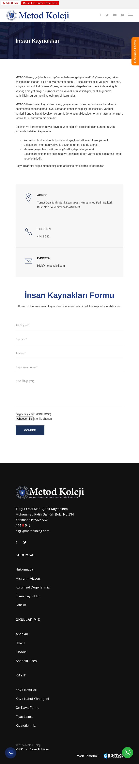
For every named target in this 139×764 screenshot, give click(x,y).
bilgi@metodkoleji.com (32, 531)
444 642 (23, 525)
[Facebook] (100, 15)
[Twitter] (107, 15)
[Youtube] (114, 15)
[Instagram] (122, 15)
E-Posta (43, 264)
